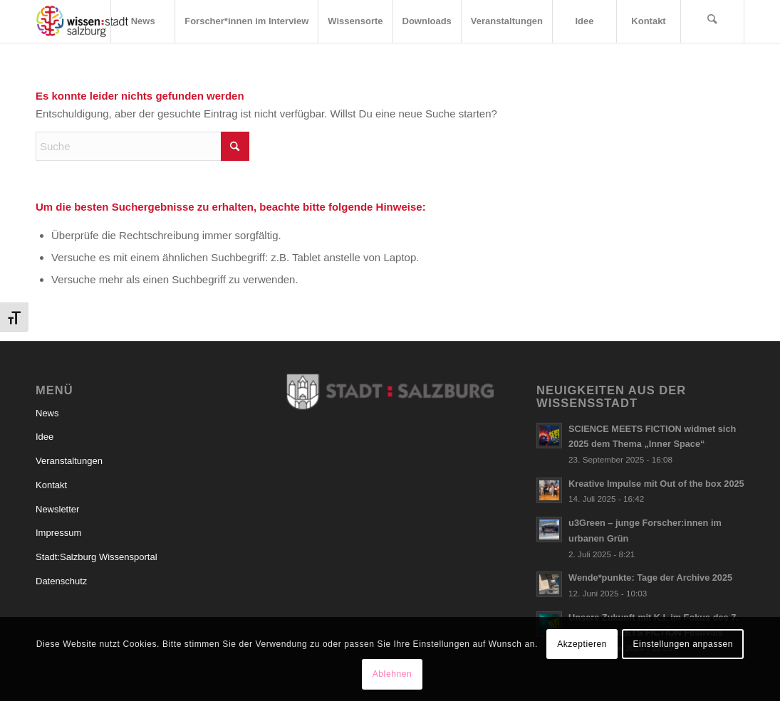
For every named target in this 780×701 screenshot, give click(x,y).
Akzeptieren (582, 644)
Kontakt (51, 485)
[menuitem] (142, 21)
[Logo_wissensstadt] (82, 21)
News (47, 413)
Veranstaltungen (69, 460)
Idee (44, 436)
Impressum (58, 532)
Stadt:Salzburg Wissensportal (96, 557)
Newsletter (57, 509)
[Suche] (712, 21)
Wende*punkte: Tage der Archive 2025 (650, 577)
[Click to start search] (235, 146)
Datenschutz (61, 581)
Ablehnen (392, 674)
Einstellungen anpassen (683, 644)
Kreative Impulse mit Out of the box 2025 (656, 483)
